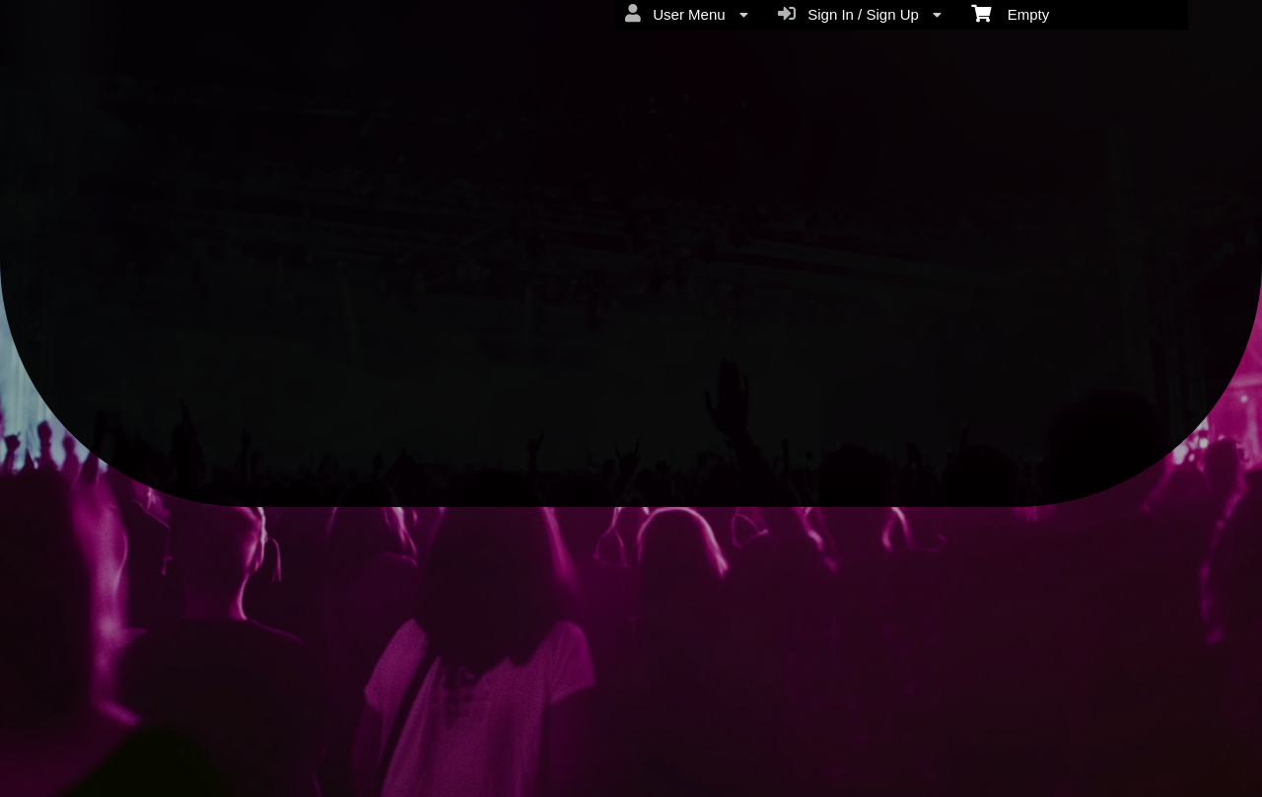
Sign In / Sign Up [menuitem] (860, 14)
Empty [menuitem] (1010, 13)
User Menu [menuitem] (686, 14)
